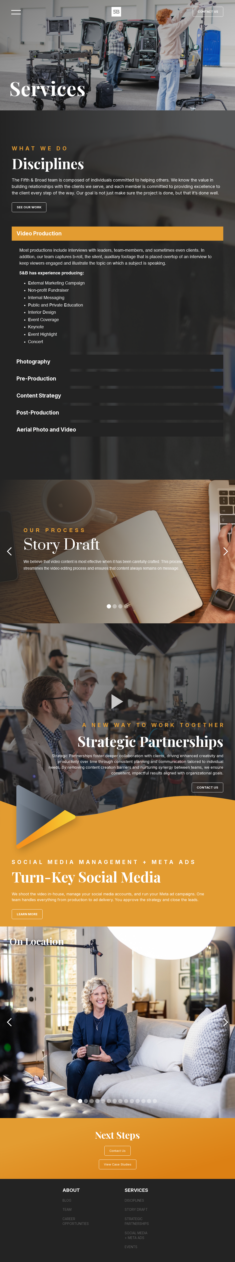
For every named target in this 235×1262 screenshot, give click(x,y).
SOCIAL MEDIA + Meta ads (136, 1235)
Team (67, 1209)
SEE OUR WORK (29, 207)
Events (131, 1247)
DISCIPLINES (134, 1200)
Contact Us (208, 12)
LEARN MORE (27, 914)
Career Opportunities (75, 1221)
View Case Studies (117, 1164)
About (71, 1190)
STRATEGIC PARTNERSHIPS (137, 1221)
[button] (117, 234)
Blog (66, 1200)
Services (136, 1190)
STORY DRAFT (136, 1209)
